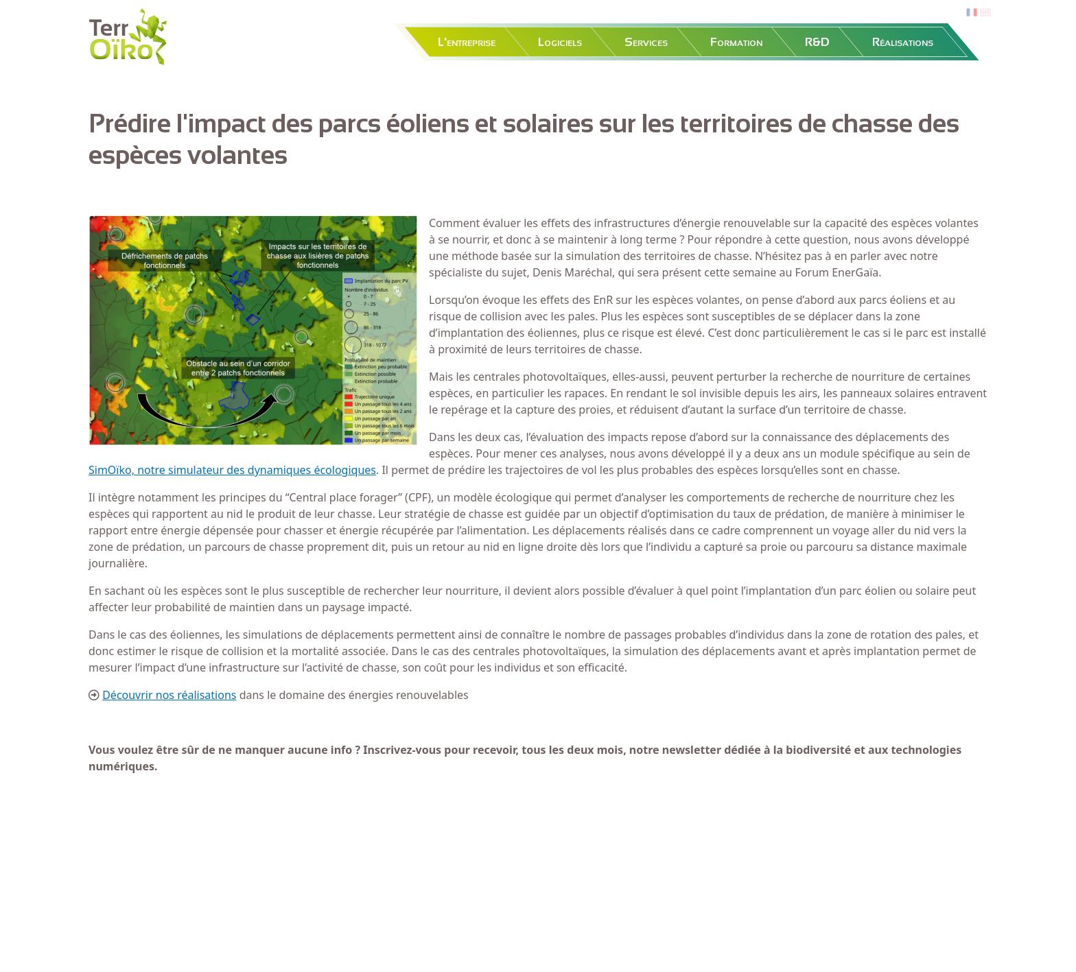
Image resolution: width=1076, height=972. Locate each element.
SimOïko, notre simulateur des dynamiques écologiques (232, 469)
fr (970, 13)
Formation (736, 42)
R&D (817, 42)
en (985, 13)
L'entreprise (466, 42)
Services (646, 42)
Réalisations (902, 42)
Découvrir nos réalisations (169, 694)
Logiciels (560, 42)
